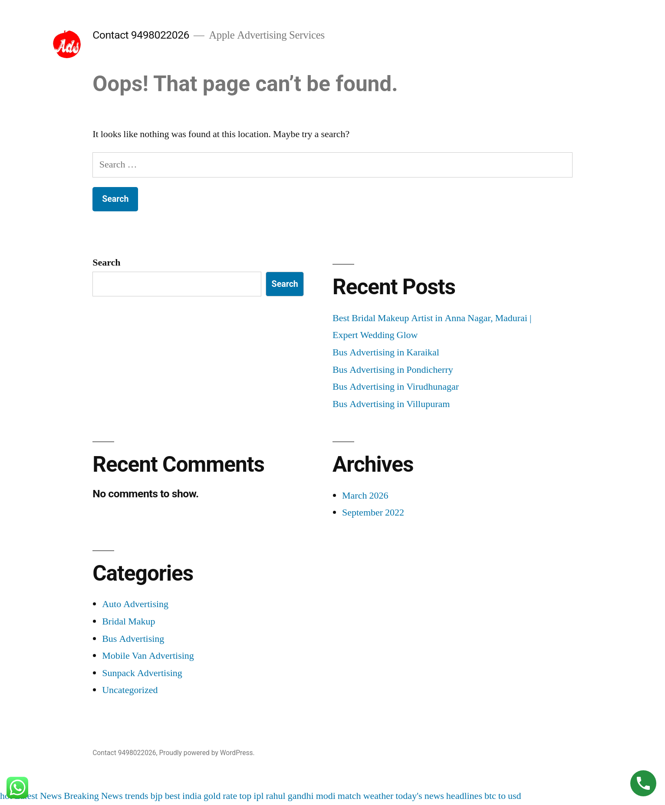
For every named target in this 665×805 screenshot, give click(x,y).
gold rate (220, 796)
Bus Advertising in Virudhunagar (395, 387)
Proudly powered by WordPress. (206, 753)
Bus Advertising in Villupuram (391, 404)
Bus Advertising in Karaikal (385, 352)
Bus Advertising (133, 639)
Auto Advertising (135, 604)
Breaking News (93, 796)
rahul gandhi (290, 796)
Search (106, 262)
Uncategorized (130, 690)
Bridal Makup (128, 621)
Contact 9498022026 (140, 35)
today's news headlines (438, 796)
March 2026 (365, 496)
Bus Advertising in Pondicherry (392, 370)
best (172, 796)
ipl (258, 796)
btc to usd (502, 796)
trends (136, 796)
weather (378, 796)
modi (326, 796)
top (245, 796)
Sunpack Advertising (142, 673)
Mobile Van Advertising (148, 656)
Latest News (38, 796)
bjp (157, 796)
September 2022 (373, 512)
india (191, 796)
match (349, 796)
